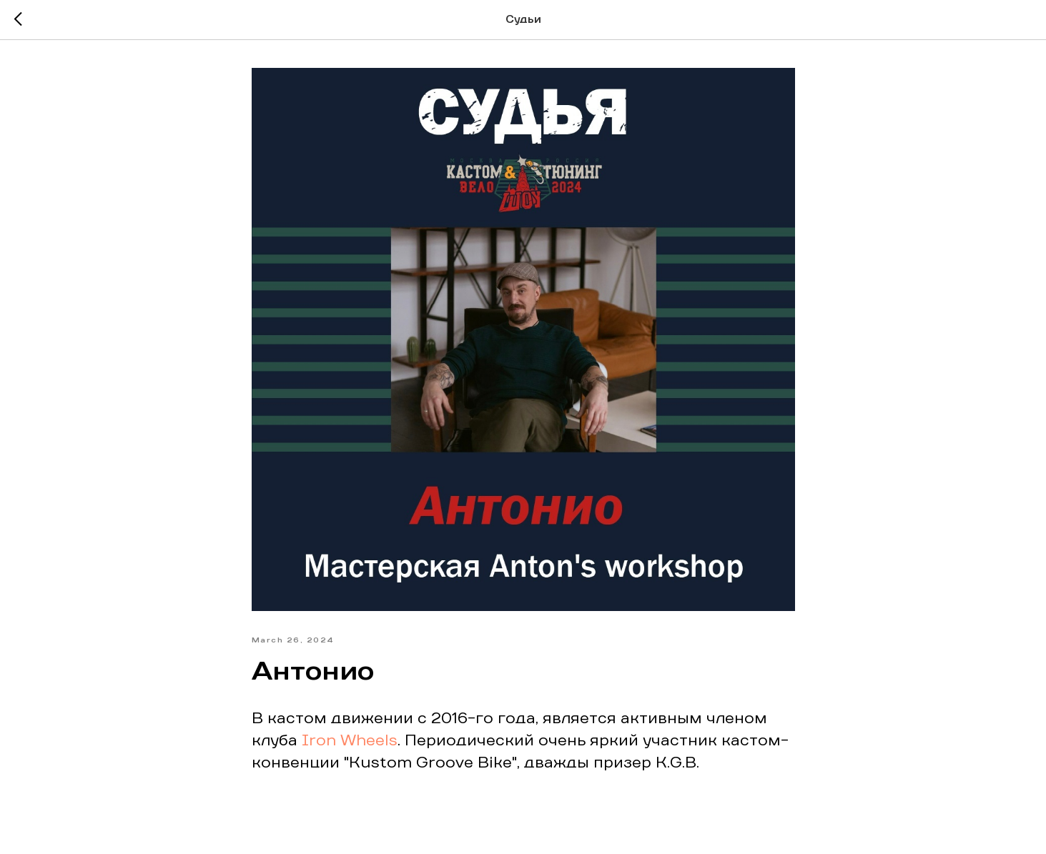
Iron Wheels (350, 741)
